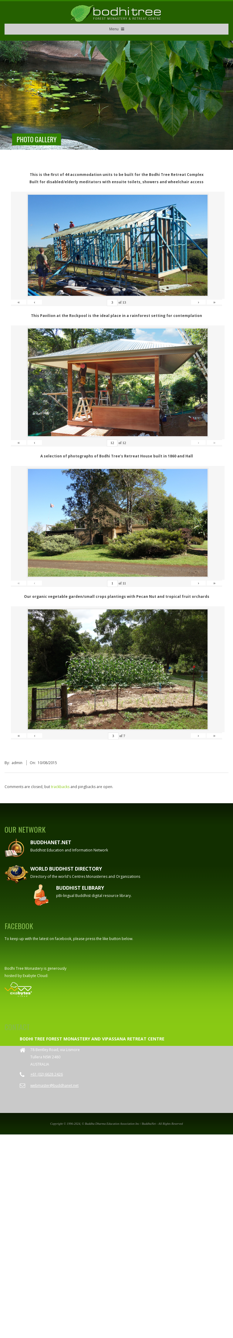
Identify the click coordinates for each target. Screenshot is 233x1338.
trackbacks (60, 696)
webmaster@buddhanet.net (54, 994)
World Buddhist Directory (66, 778)
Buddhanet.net (50, 752)
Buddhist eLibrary (80, 797)
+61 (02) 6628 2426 (46, 983)
